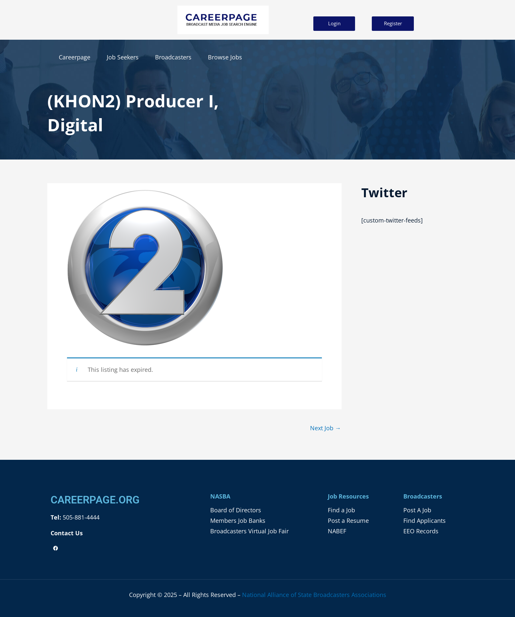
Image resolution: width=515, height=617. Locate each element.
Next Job (325, 428)
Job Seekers (123, 57)
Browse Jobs (225, 57)
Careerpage (74, 57)
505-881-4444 (80, 517)
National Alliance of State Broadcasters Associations (314, 595)
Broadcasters (173, 57)
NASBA (220, 496)
